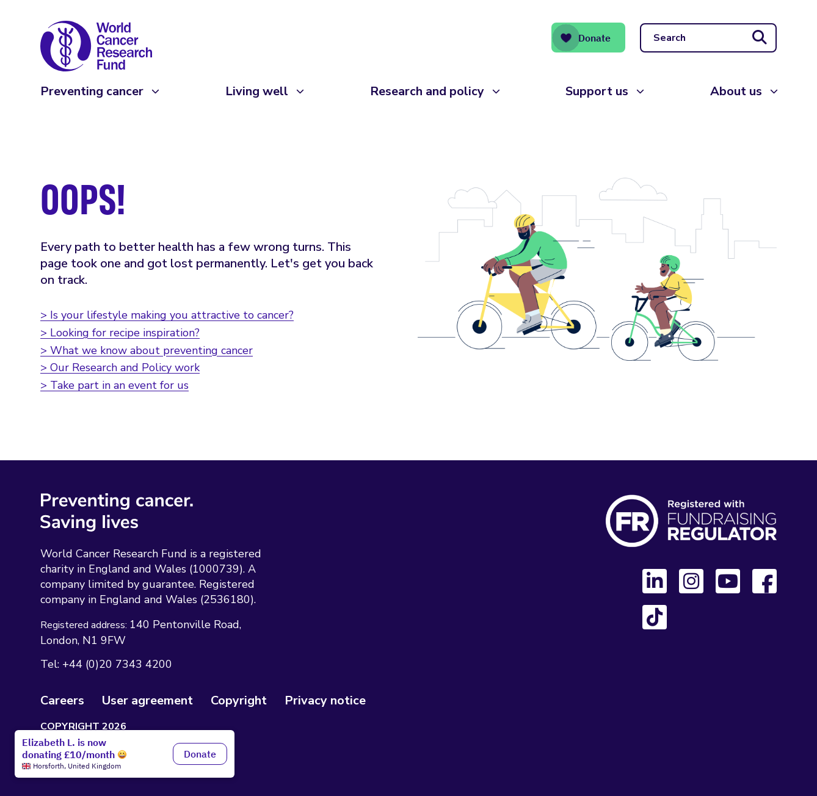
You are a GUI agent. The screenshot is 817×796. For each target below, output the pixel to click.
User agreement (147, 700)
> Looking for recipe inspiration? (120, 332)
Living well (256, 91)
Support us (596, 91)
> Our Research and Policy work (120, 367)
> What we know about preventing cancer (146, 350)
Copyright (239, 700)
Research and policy (427, 91)
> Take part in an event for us (114, 385)
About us (736, 91)
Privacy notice (325, 700)
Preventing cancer (91, 91)
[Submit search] (760, 37)
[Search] (708, 37)
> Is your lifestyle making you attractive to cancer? (167, 315)
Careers (62, 700)
